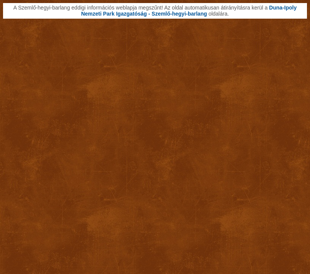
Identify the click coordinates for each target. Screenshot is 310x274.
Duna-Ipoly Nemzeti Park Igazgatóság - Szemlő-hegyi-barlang (189, 11)
